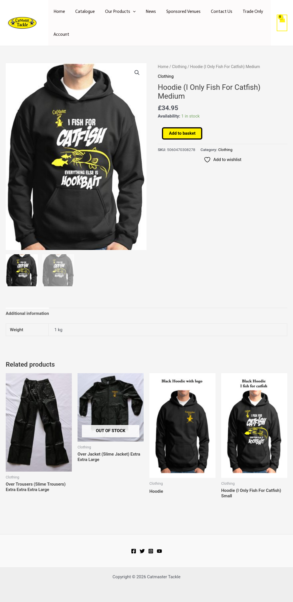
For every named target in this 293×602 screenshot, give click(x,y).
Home (58, 11)
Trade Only (242, 11)
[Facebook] (133, 551)
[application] (128, 11)
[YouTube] (159, 551)
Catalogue (82, 11)
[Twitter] (142, 551)
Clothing (179, 66)
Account (60, 34)
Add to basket (182, 133)
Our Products (116, 11)
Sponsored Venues (176, 11)
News (145, 11)
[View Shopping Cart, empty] (281, 23)
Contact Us (212, 11)
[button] (137, 72)
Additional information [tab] (27, 314)
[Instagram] (150, 551)
